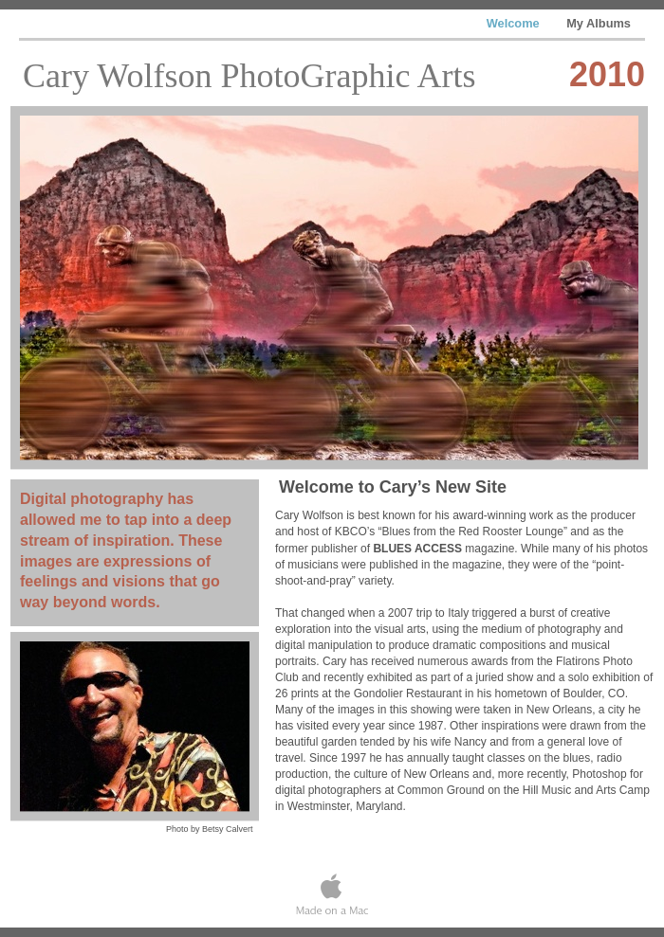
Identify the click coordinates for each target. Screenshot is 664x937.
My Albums (598, 23)
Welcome (515, 23)
